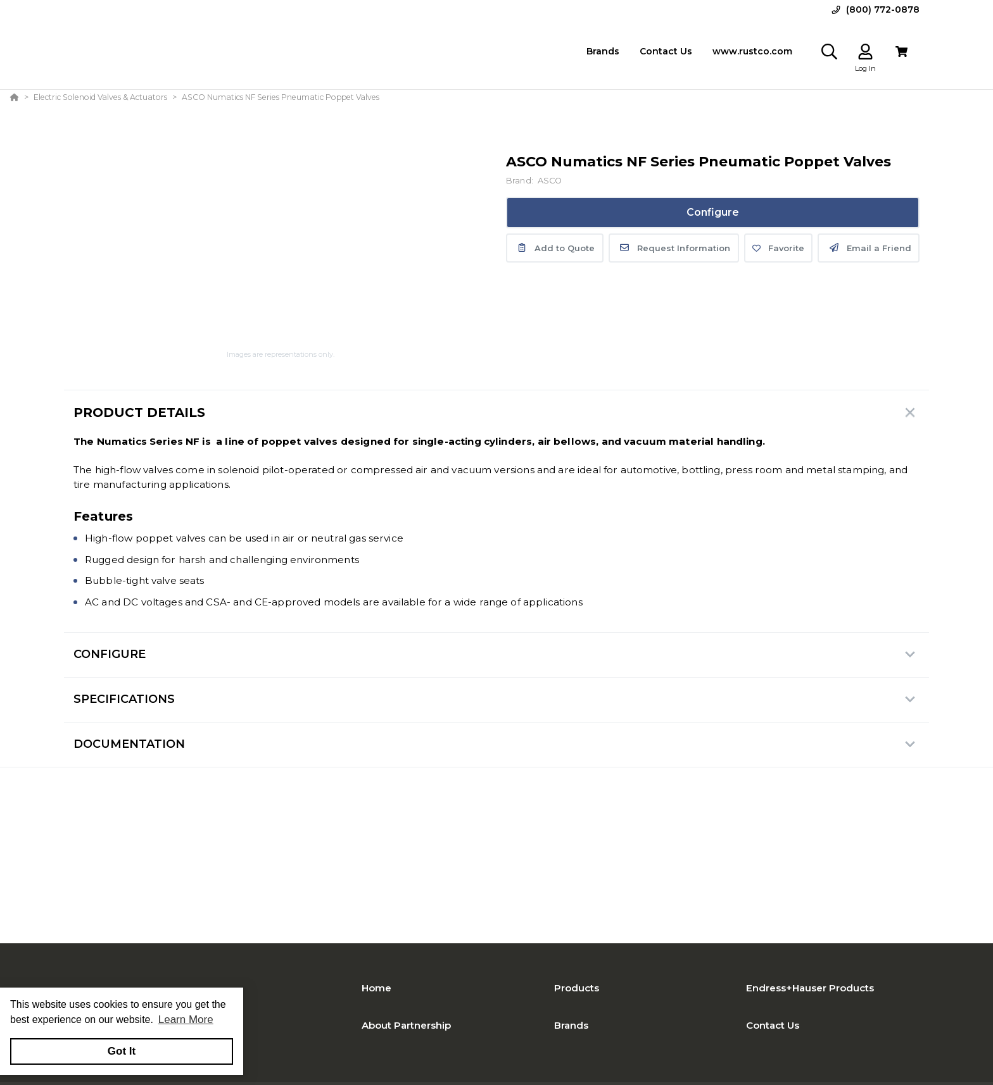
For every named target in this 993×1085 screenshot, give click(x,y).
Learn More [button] (185, 1020)
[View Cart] (901, 51)
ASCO (550, 180)
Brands (571, 1025)
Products (576, 988)
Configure (712, 212)
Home (376, 988)
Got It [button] (122, 1051)
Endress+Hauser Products (810, 988)
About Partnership (406, 1025)
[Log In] (865, 51)
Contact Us (772, 1025)
